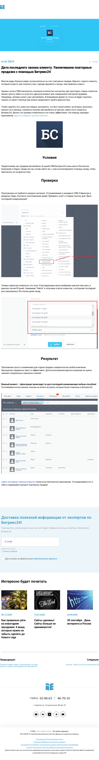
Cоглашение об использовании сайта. (49, 739)
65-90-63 (48, 698)
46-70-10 (63, 698)
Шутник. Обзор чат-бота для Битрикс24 (82, 665)
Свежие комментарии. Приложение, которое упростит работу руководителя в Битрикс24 (19, 665)
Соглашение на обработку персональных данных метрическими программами (49, 745)
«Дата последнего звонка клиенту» (31, 115)
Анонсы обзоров (10, 551)
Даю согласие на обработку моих (29, 558)
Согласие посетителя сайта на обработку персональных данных (49, 747)
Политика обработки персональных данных (49, 742)
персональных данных (45, 558)
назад (93, 61)
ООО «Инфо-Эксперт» (44, 731)
